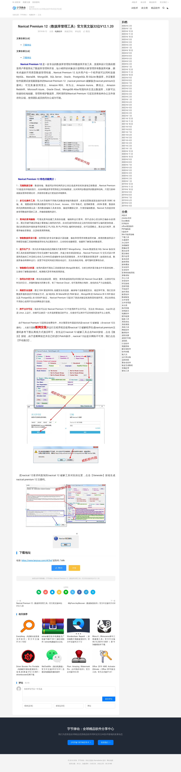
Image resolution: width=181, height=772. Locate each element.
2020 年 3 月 (127, 178)
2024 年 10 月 (127, 52)
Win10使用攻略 (128, 236)
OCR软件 (125, 225)
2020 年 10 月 (127, 159)
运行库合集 (126, 359)
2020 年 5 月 (127, 172)
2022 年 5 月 (127, 107)
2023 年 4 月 (127, 93)
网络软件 (125, 332)
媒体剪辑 (125, 264)
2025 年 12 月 (127, 33)
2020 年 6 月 (127, 169)
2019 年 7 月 (127, 199)
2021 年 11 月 (127, 123)
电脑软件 (32, 17)
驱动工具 (125, 373)
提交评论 (108, 701)
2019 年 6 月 (127, 202)
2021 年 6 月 (127, 137)
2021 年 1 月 (127, 150)
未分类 (144, 9)
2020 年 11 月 (127, 156)
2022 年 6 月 (127, 104)
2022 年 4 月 (127, 110)
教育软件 (125, 296)
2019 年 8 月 (127, 197)
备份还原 (125, 261)
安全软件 (125, 269)
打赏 (74, 570)
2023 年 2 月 (127, 99)
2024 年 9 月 (127, 55)
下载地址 (27, 47)
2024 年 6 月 (127, 60)
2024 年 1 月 (127, 69)
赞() (86, 33)
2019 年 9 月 (127, 194)
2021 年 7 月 (127, 134)
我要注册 (26, 3)
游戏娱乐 (125, 313)
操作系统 (125, 294)
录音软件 (125, 283)
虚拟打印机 (126, 340)
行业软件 (125, 345)
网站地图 (110, 762)
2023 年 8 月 (127, 82)
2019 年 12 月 (127, 186)
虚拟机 (124, 343)
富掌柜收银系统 (128, 275)
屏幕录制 (125, 277)
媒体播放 (125, 266)
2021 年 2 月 (127, 148)
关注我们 (163, 3)
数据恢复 (125, 299)
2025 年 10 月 (127, 39)
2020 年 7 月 (127, 167)
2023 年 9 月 (127, 80)
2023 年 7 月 (127, 85)
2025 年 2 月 (127, 47)
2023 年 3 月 (127, 96)
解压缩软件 (126, 351)
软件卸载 (125, 354)
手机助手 (125, 291)
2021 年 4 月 (127, 142)
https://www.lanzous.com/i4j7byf (36, 562)
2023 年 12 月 (127, 71)
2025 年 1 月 (127, 50)
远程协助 (125, 362)
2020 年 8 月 (127, 164)
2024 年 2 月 (127, 66)
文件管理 (125, 302)
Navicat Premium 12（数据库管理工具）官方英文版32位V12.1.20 (66, 28)
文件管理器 (126, 305)
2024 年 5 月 (127, 63)
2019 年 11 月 (127, 189)
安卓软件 (125, 272)
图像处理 (125, 250)
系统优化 (125, 324)
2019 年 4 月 (127, 208)
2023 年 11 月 (127, 74)
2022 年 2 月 (127, 115)
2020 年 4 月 (127, 175)
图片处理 (125, 258)
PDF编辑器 (126, 231)
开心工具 (125, 280)
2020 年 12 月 (127, 153)
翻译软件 (125, 334)
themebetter (98, 762)
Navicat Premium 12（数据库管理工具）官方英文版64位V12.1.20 (39, 606)
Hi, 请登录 (16, 3)
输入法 (124, 356)
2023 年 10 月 (127, 77)
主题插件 (125, 242)
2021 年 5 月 (127, 140)
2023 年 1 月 (127, 101)
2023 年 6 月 (127, 88)
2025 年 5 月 (127, 41)
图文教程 (125, 255)
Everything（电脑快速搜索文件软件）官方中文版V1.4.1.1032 (27, 641)
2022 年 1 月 (127, 118)
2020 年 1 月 (127, 183)
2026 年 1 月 (127, 30)
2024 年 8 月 (127, 58)
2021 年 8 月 (127, 131)
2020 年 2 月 (127, 180)
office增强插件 (128, 228)
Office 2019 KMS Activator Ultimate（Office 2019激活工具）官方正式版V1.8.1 (103, 671)
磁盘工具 (125, 321)
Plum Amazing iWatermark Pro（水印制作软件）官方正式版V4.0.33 (78, 671)
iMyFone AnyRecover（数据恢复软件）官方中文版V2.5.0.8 (91, 605)
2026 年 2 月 (127, 28)
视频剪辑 (125, 348)
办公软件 (125, 245)
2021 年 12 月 (127, 120)
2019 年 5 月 (127, 205)
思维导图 (125, 288)
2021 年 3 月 (127, 145)
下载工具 (125, 239)
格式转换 (125, 310)
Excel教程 (126, 223)
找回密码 (36, 3)
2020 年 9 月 (127, 161)
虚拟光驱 (125, 337)
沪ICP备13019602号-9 (81, 744)
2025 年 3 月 (127, 44)
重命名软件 (126, 364)
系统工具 (125, 329)
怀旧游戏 (125, 285)
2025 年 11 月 (127, 36)
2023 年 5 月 (127, 90)
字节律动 (19, 9)
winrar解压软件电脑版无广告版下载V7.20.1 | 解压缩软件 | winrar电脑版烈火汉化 (53, 641)
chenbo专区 (126, 220)
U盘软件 (125, 234)
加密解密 (125, 247)
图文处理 (125, 253)
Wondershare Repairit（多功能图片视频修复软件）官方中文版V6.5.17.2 (78, 641)
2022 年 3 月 (127, 112)
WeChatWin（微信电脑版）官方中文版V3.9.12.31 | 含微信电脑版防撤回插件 (53, 671)
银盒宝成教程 (127, 367)
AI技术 (134, 9)
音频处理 (125, 370)
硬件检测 (125, 318)
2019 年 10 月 (127, 191)
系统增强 (125, 326)
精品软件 (155, 9)
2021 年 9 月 (127, 129)
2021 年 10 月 (127, 126)
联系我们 (105, 744)
